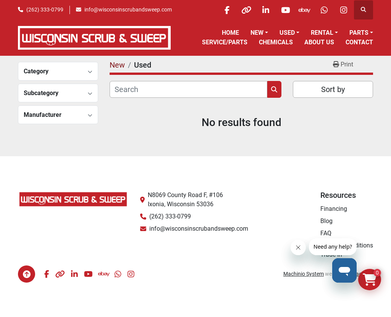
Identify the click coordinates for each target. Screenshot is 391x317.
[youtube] (285, 9)
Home (230, 32)
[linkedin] (265, 9)
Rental (322, 32)
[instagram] (343, 9)
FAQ (325, 233)
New (256, 32)
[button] (259, 32)
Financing (333, 208)
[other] (246, 9)
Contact (359, 42)
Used (287, 32)
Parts (358, 32)
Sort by (333, 89)
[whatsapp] (324, 9)
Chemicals (276, 42)
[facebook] (226, 9)
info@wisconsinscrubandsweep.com (128, 9)
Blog (326, 221)
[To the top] (26, 274)
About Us (319, 42)
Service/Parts (224, 42)
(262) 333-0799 (44, 9)
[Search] (188, 89)
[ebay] (304, 9)
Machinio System (303, 274)
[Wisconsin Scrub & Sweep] (73, 198)
